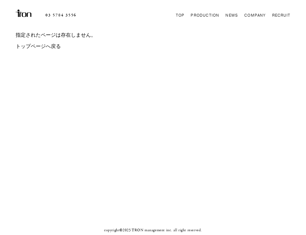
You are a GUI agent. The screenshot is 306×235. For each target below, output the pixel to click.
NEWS (231, 15)
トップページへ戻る (38, 46)
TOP (180, 15)
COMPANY (255, 15)
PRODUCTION (205, 15)
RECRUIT (281, 15)
